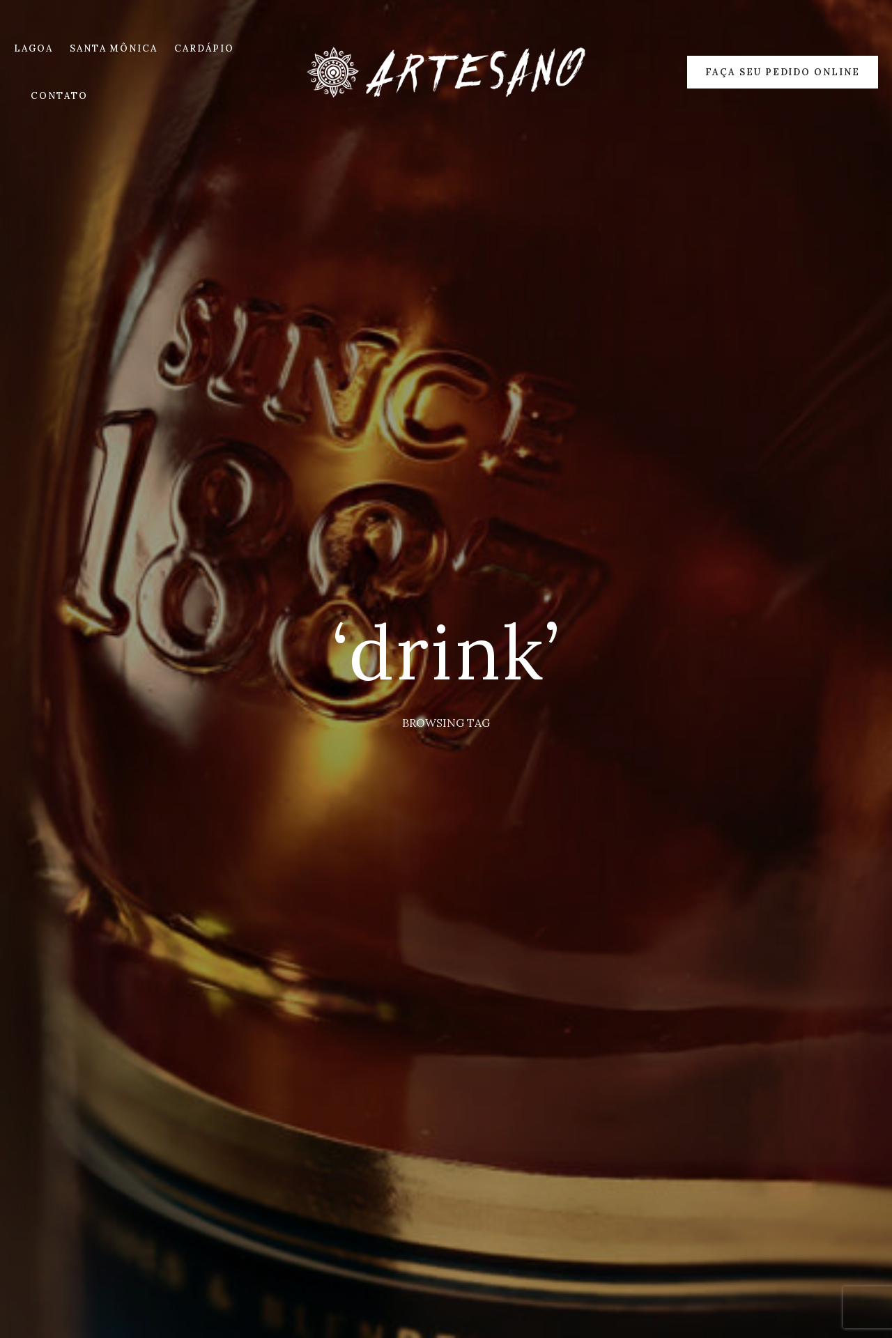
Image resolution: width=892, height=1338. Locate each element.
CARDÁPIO (204, 48)
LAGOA (33, 48)
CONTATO (59, 96)
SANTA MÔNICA (113, 48)
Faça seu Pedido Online (782, 72)
